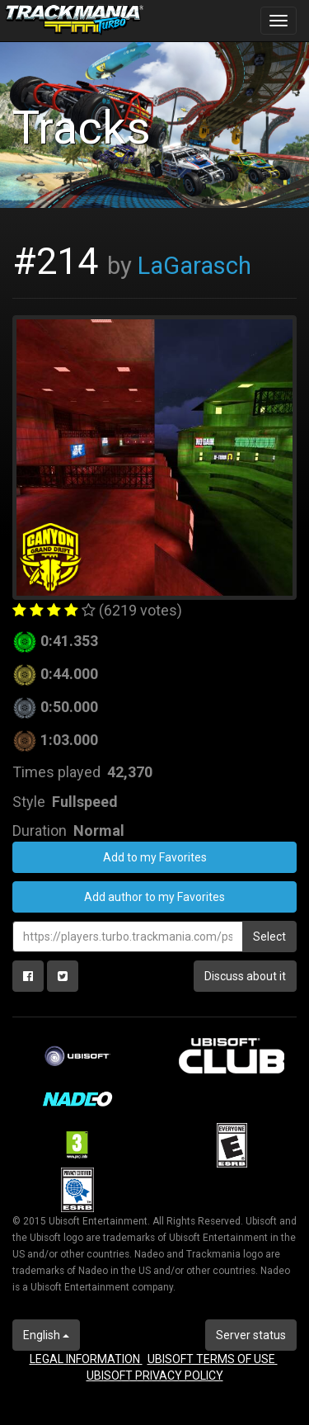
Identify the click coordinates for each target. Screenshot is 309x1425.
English (46, 1335)
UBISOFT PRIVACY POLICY (155, 1375)
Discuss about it (245, 976)
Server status (251, 1335)
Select (269, 936)
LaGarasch (194, 266)
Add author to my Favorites (154, 897)
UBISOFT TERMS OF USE (212, 1359)
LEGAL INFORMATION (86, 1359)
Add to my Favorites (155, 857)
